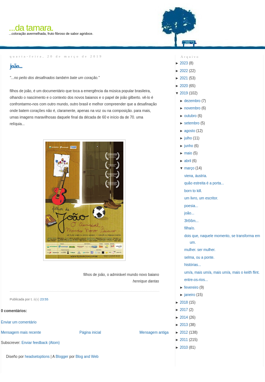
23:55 (44, 299)
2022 (184, 71)
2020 (184, 86)
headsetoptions (37, 357)
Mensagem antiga (154, 332)
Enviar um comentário (19, 322)
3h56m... (191, 221)
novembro (192, 108)
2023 (184, 63)
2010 (184, 347)
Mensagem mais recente (21, 332)
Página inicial (90, 332)
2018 (184, 302)
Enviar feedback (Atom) (41, 343)
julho (188, 138)
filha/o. (189, 228)
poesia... (191, 206)
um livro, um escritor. (201, 198)
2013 (184, 325)
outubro (190, 116)
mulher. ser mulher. (200, 250)
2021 (184, 78)
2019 (184, 93)
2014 (184, 317)
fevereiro (191, 287)
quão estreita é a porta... (204, 183)
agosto (189, 131)
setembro (191, 123)
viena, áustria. (195, 176)
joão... (16, 66)
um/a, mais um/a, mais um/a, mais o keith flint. (222, 272)
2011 (184, 340)
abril (187, 161)
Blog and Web (86, 357)
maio (188, 153)
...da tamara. (31, 28)
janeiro (189, 295)
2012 (184, 332)
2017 (184, 310)
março (189, 168)
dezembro (192, 101)
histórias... (192, 265)
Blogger (62, 357)
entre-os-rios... (196, 280)
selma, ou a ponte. (199, 257)
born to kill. (193, 191)
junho (188, 146)
